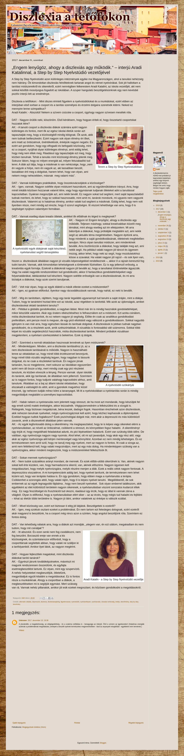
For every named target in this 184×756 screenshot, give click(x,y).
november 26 (163, 226)
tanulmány (16, 604)
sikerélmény (125, 602)
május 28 (162, 246)
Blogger (103, 743)
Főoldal (77, 723)
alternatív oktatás (25, 602)
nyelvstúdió (75, 602)
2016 (158, 257)
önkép (117, 602)
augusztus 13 (163, 239)
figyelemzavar (66, 602)
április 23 (161, 250)
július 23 (161, 243)
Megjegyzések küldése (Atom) (34, 727)
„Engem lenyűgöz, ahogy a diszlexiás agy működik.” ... (165, 218)
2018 (158, 205)
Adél (158, 169)
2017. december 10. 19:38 (38, 620)
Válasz (21, 630)
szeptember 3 (163, 233)
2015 (158, 261)
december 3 (163, 212)
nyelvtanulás (96, 602)
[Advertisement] (78, 697)
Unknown (23, 620)
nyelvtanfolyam (85, 602)
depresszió (36, 602)
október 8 (162, 229)
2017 (158, 209)
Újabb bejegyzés (19, 723)
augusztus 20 (163, 236)
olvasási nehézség (108, 602)
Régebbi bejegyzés (136, 723)
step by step (134, 602)
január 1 (161, 253)
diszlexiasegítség (54, 602)
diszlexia (44, 602)
